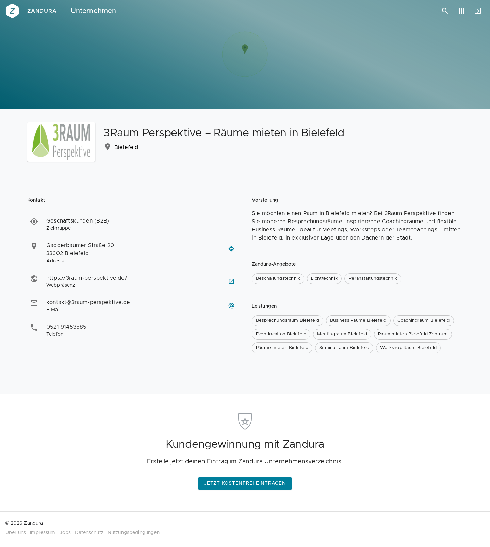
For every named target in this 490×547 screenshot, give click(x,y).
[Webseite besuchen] (231, 281)
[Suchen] (445, 11)
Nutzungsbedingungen (134, 532)
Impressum (42, 532)
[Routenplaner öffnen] (231, 248)
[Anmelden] (478, 11)
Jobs (65, 532)
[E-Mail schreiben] (231, 306)
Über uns (15, 532)
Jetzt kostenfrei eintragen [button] (245, 483)
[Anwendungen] (461, 11)
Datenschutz (89, 532)
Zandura (42, 11)
